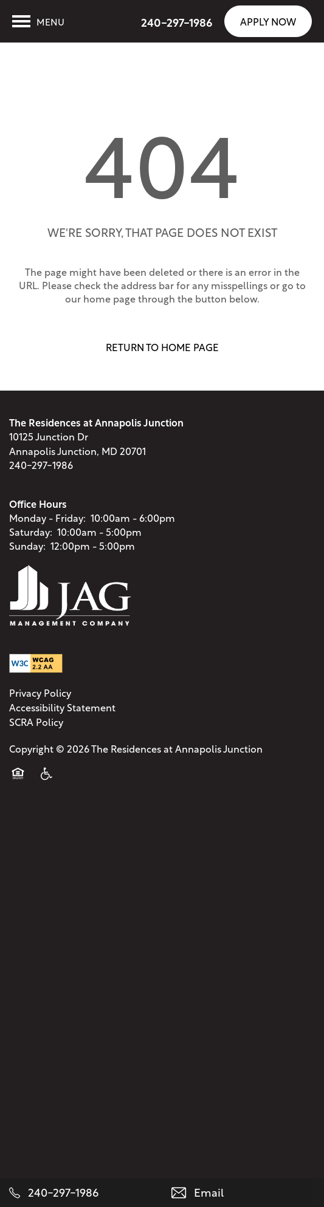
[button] (268, 20)
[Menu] (38, 21)
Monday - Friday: (47, 524)
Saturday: (30, 538)
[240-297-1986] (81, 1192)
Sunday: (27, 552)
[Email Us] (243, 1192)
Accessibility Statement (62, 713)
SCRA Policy (36, 728)
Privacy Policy (40, 699)
